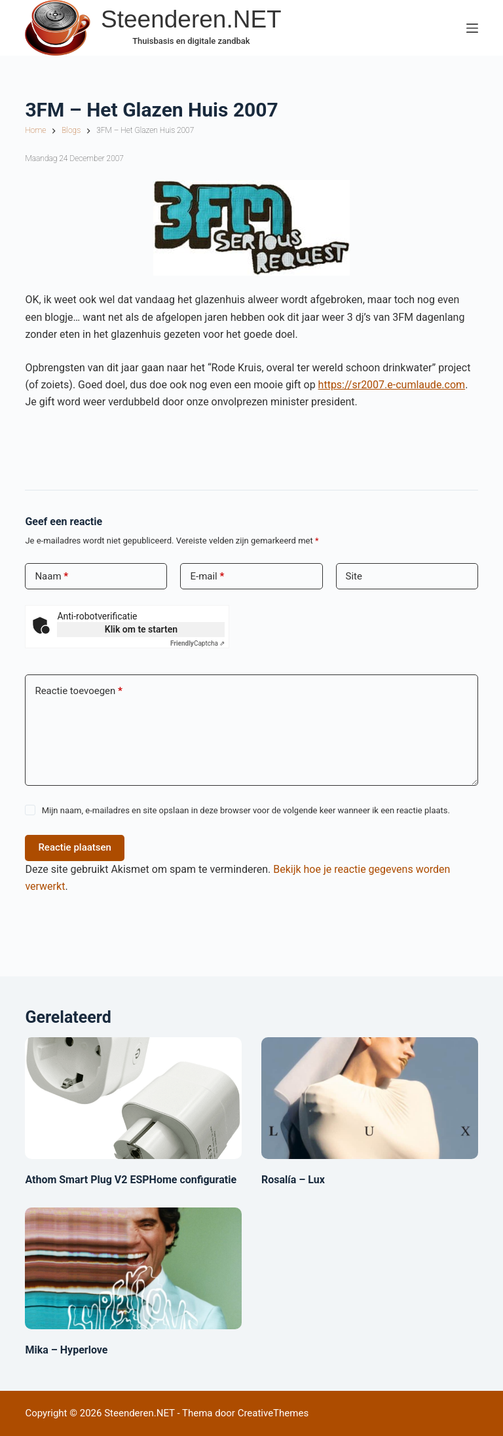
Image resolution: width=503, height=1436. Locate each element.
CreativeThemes (273, 1413)
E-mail (207, 576)
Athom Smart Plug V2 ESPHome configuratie (130, 1179)
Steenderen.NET (191, 19)
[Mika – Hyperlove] (133, 1268)
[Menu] (472, 28)
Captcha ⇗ (197, 643)
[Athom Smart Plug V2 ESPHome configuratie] (133, 1098)
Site (354, 576)
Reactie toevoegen (78, 691)
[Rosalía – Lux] (369, 1098)
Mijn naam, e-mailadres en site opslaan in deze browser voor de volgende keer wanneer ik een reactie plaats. (246, 810)
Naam (51, 576)
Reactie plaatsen (74, 847)
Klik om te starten (141, 629)
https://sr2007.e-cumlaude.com (392, 384)
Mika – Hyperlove (66, 1350)
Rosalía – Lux (293, 1179)
